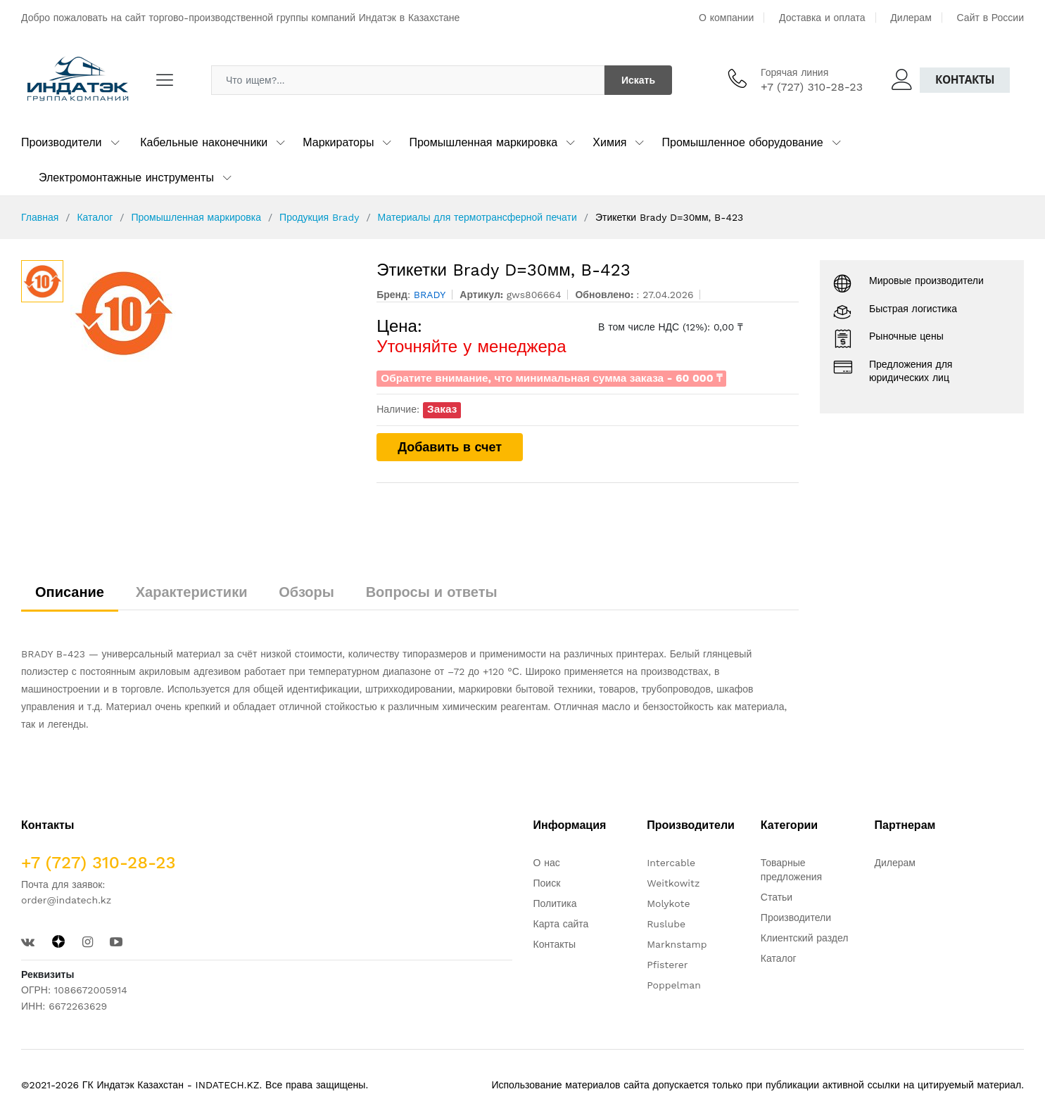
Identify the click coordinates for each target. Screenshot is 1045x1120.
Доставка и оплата (822, 17)
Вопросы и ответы (432, 592)
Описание (69, 592)
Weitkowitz (673, 883)
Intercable (671, 862)
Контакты (964, 79)
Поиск (547, 883)
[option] (213, 313)
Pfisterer (667, 964)
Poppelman (674, 985)
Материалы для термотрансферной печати (477, 217)
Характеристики (192, 592)
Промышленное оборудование (742, 142)
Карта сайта (561, 923)
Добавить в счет (450, 446)
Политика (555, 903)
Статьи (776, 897)
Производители (61, 142)
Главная (39, 217)
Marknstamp (677, 944)
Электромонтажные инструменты (126, 177)
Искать (638, 80)
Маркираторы (338, 142)
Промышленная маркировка (483, 142)
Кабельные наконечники (203, 142)
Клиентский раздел (805, 938)
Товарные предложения (791, 869)
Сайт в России (990, 17)
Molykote (668, 903)
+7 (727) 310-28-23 (812, 87)
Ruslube (666, 923)
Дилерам (910, 17)
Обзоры (306, 592)
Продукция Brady (319, 217)
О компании (726, 17)
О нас (546, 862)
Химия (609, 142)
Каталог (95, 217)
